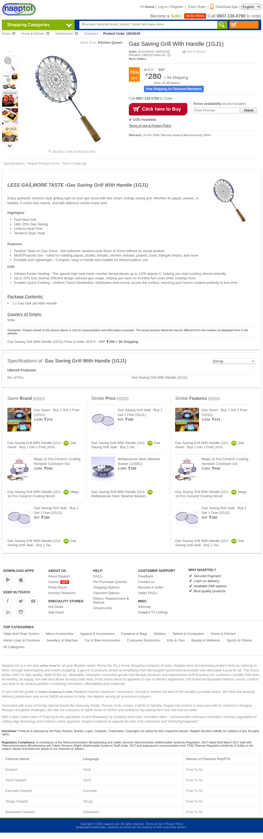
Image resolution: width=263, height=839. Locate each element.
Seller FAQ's (147, 593)
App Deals (56, 612)
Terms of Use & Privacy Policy (150, 126)
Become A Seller (150, 587)
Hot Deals (55, 607)
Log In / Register (170, 7)
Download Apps (18, 571)
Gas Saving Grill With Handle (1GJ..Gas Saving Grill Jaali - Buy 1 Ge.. (41, 543)
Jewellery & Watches (62, 640)
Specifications (14, 163)
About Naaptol (59, 576)
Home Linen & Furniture (21, 640)
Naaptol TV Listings (153, 612)
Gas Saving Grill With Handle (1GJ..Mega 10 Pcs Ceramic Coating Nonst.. (43, 494)
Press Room (57, 587)
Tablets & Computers (188, 634)
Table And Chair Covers (21, 634)
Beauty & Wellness (205, 640)
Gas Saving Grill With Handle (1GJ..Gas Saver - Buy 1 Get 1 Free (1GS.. (41, 445)
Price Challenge (74, 163)
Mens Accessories (60, 634)
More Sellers (137, 58)
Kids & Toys (176, 640)
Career (58, 582)
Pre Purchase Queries (110, 582)
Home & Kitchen (223, 634)
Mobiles (160, 634)
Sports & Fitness (239, 640)
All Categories (14, 647)
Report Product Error (43, 163)
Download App (224, 7)
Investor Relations (62, 593)
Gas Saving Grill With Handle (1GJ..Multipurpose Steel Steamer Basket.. (122, 494)
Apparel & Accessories (97, 634)
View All (39, 398)
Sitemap (144, 607)
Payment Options (106, 593)
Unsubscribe (102, 608)
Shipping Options (106, 587)
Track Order (197, 7)
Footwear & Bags (134, 634)
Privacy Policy (174, 823)
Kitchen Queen (110, 42)
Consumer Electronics (143, 640)
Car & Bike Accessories (102, 640)
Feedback (145, 576)
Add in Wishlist (194, 51)
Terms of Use (154, 823)
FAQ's (97, 576)
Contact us (146, 582)
